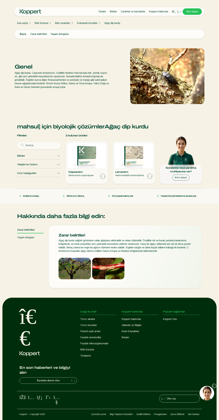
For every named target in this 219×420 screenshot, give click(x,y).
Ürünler (102, 11)
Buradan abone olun (56, 380)
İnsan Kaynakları (130, 331)
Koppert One (170, 319)
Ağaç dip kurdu (112, 23)
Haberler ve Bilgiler (132, 325)
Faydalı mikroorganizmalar (94, 343)
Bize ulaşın (192, 11)
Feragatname (160, 414)
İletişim (125, 337)
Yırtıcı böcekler (88, 325)
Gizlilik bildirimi (143, 414)
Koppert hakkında (158, 11)
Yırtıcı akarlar (87, 319)
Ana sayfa (22, 23)
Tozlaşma (85, 355)
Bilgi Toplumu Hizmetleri (121, 414)
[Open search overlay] (174, 12)
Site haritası (194, 414)
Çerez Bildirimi (177, 414)
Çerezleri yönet (98, 414)
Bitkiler (113, 11)
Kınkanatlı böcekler (87, 23)
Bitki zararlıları (62, 23)
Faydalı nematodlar (90, 337)
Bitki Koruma (41, 23)
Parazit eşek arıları (90, 331)
